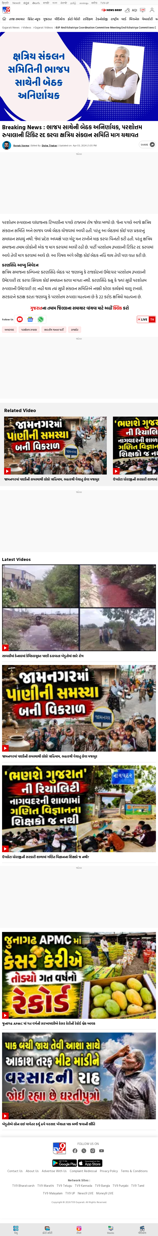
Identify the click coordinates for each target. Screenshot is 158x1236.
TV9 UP (70, 1193)
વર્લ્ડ (123, 19)
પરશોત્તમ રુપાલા (29, 329)
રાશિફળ (88, 19)
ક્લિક (117, 308)
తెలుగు (36, 3)
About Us (32, 1171)
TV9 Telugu (64, 1185)
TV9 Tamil (137, 1185)
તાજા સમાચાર (17, 19)
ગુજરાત (47, 19)
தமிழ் (73, 3)
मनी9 (94, 3)
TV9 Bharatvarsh (23, 1185)
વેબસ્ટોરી (147, 19)
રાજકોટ (74, 329)
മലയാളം (83, 3)
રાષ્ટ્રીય (114, 19)
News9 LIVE (85, 1193)
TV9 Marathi (45, 1185)
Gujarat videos (43, 27)
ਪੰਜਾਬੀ (63, 3)
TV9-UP (104, 3)
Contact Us (15, 1171)
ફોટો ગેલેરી (74, 19)
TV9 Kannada (83, 1185)
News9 (16, 3)
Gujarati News (11, 27)
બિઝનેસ (134, 19)
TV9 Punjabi (120, 1185)
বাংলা (54, 3)
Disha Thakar (49, 145)
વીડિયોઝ (60, 19)
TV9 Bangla (102, 1185)
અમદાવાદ (9, 329)
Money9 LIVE (104, 1193)
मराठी (46, 3)
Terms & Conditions (134, 1171)
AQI (134, 10)
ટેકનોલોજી (102, 19)
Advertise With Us (54, 1171)
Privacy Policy (109, 1171)
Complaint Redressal (83, 1171)
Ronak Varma (21, 145)
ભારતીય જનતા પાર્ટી (54, 329)
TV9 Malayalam (53, 1193)
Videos (27, 27)
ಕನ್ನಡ (26, 3)
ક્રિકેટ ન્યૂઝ (34, 19)
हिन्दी (5, 3)
